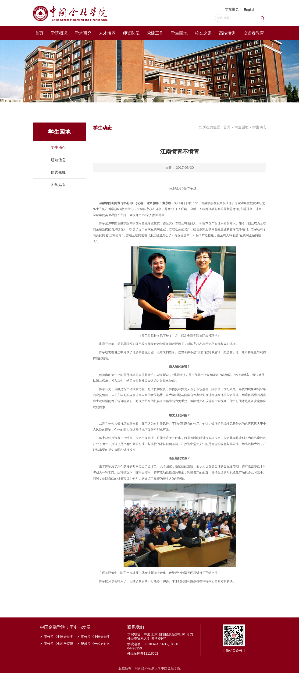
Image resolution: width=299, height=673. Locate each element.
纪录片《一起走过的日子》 (93, 644)
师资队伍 (131, 33)
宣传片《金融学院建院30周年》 (56, 644)
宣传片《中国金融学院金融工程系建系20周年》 (56, 637)
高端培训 (227, 33)
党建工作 (155, 33)
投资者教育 (253, 33)
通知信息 (58, 160)
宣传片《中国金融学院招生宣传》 (93, 637)
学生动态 (58, 147)
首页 (39, 33)
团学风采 (58, 185)
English (249, 9)
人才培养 (107, 33)
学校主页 (232, 9)
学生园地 (179, 33)
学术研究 (83, 33)
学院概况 (59, 33)
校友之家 (203, 33)
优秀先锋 (58, 172)
